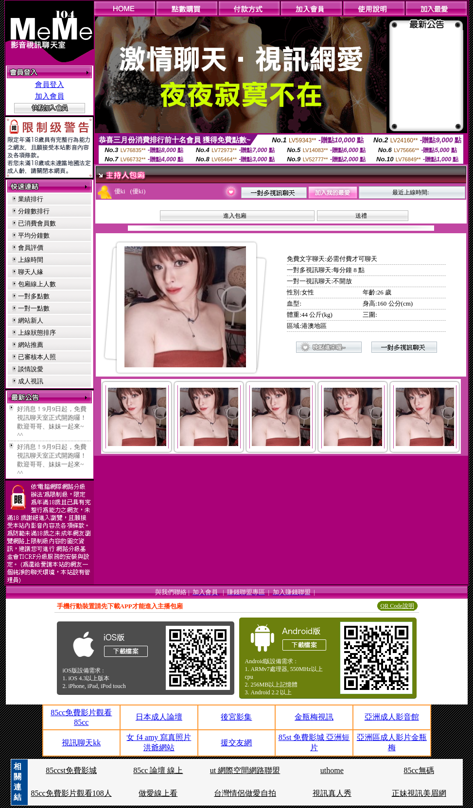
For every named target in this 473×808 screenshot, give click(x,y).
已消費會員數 (37, 223)
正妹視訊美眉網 (419, 793)
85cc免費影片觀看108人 (71, 793)
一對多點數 (34, 296)
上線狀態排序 (37, 332)
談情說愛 (30, 369)
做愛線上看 (158, 793)
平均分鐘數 (34, 235)
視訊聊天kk (81, 743)
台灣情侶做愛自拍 (245, 793)
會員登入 (49, 84)
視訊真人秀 (332, 793)
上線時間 (30, 259)
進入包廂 (234, 215)
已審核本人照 (37, 357)
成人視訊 (30, 381)
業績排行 (30, 199)
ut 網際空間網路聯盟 (245, 770)
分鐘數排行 (34, 211)
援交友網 (236, 743)
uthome (332, 770)
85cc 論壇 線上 (158, 770)
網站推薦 (30, 344)
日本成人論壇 (159, 717)
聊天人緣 (30, 271)
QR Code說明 (397, 605)
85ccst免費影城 (71, 770)
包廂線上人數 (37, 284)
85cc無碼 (419, 770)
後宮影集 (236, 717)
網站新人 (30, 320)
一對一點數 (34, 308)
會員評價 (30, 247)
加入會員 (49, 96)
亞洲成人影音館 (392, 717)
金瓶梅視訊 (314, 717)
